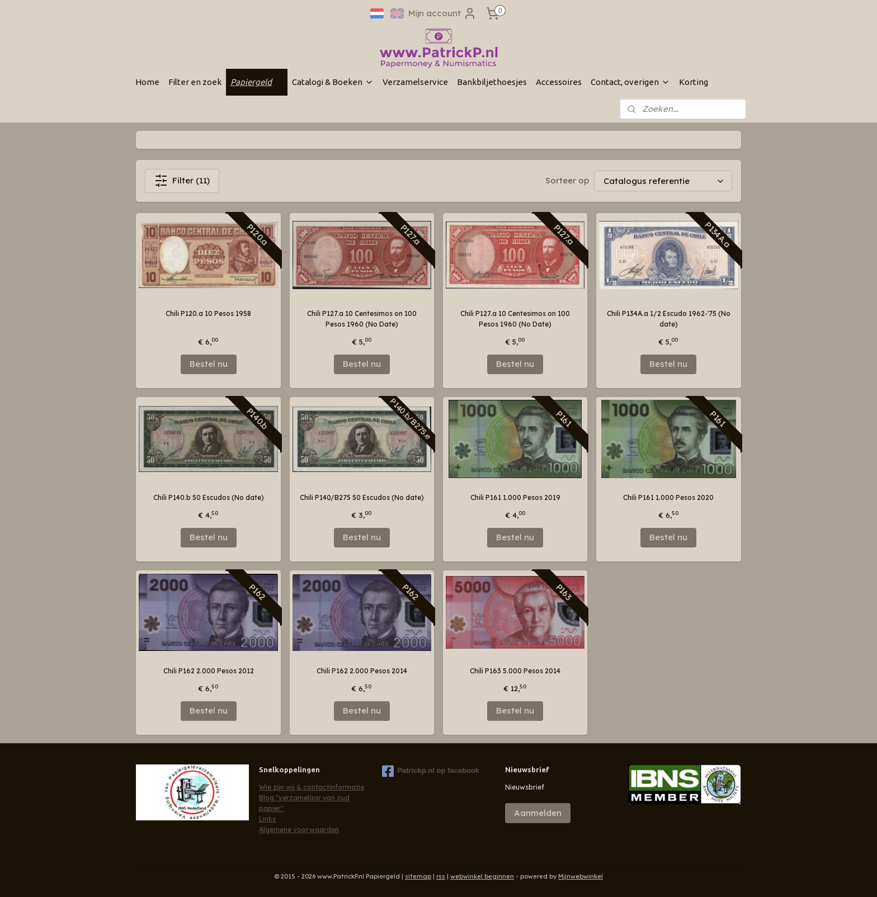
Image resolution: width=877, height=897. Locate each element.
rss (440, 876)
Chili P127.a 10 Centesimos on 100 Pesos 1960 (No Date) (362, 318)
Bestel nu (209, 363)
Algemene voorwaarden (299, 829)
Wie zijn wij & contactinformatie (311, 787)
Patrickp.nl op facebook (430, 771)
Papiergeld (256, 82)
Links (267, 819)
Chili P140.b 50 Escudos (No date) (208, 497)
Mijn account (442, 13)
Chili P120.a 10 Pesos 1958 (208, 313)
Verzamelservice (415, 82)
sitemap (418, 876)
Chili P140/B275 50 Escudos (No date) (362, 497)
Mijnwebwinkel (580, 876)
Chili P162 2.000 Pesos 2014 (362, 671)
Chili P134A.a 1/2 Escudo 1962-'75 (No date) (668, 318)
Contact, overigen (630, 82)
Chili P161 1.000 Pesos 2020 (668, 497)
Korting (693, 82)
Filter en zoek (194, 82)
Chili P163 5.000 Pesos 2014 (515, 671)
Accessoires (559, 82)
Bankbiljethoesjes (492, 82)
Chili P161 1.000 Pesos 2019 (515, 497)
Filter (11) (182, 180)
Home (147, 82)
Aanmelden (538, 813)
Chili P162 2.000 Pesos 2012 (208, 671)
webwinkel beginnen (482, 876)
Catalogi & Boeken (333, 82)
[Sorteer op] (663, 181)
